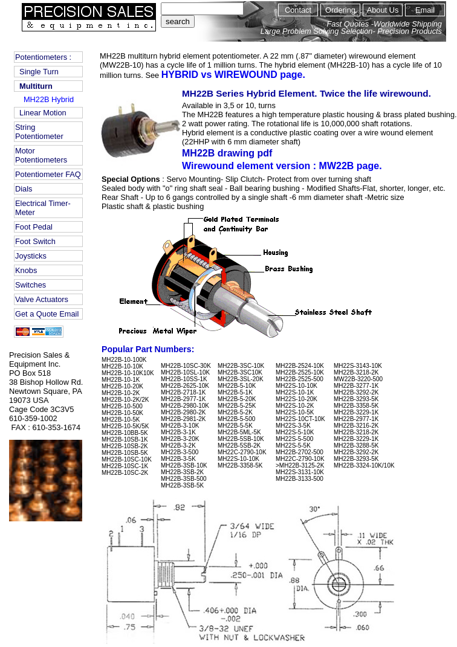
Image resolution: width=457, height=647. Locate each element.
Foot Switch (35, 241)
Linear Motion (40, 112)
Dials (23, 188)
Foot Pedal (34, 226)
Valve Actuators (41, 299)
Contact (298, 9)
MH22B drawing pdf (234, 153)
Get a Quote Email (47, 313)
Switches (30, 284)
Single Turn (37, 71)
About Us (383, 9)
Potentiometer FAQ (48, 174)
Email (425, 9)
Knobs (26, 270)
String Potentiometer (39, 132)
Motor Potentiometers (41, 155)
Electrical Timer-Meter (43, 208)
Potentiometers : (43, 57)
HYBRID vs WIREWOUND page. (233, 74)
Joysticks (31, 255)
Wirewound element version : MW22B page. (282, 166)
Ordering (340, 9)
